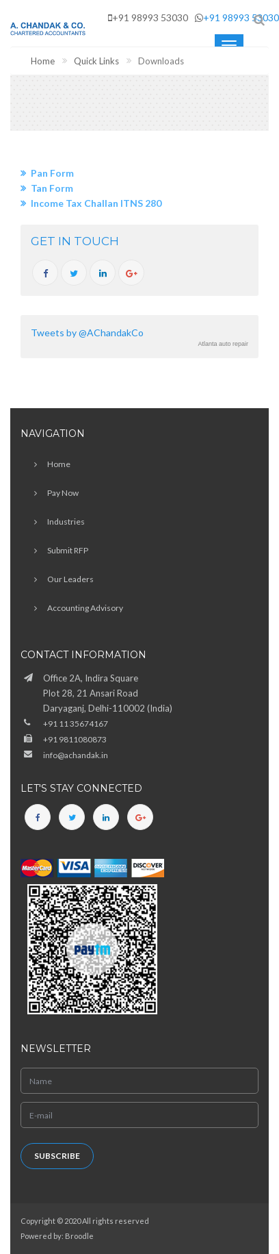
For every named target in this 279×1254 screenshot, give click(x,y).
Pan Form (52, 173)
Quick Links (96, 60)
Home (43, 60)
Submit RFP (67, 550)
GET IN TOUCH (75, 241)
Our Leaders (70, 579)
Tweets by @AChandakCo (87, 332)
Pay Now (63, 493)
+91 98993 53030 (241, 17)
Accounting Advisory (85, 608)
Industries (66, 521)
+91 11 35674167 (75, 723)
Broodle (79, 1235)
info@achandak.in (75, 755)
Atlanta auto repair (223, 343)
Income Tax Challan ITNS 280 (96, 203)
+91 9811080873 (75, 739)
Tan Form (52, 188)
